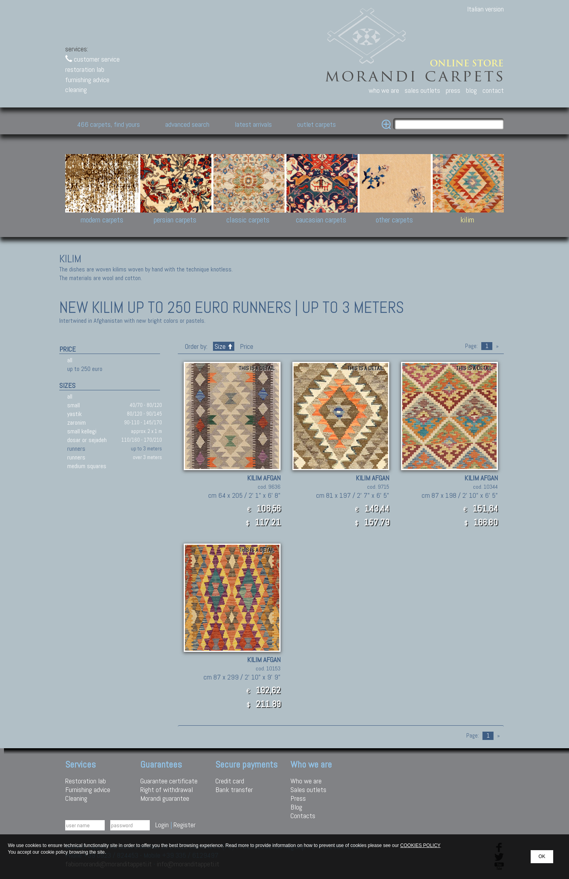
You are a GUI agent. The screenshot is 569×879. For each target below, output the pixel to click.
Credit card (229, 780)
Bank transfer (234, 789)
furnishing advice (87, 79)
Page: (471, 346)
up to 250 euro (84, 369)
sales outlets (422, 90)
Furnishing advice (87, 789)
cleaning (76, 89)
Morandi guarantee (164, 798)
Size (223, 346)
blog (471, 90)
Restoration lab (85, 780)
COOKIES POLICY (420, 845)
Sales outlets (308, 789)
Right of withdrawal (166, 789)
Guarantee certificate (169, 780)
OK (542, 856)
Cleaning (76, 798)
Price (245, 346)
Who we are (306, 780)
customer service (92, 59)
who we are (384, 90)
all (69, 360)
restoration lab (84, 69)
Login (162, 824)
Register (184, 824)
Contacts (302, 815)
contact (493, 90)
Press (298, 798)
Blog (296, 806)
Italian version (485, 8)
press (453, 90)
